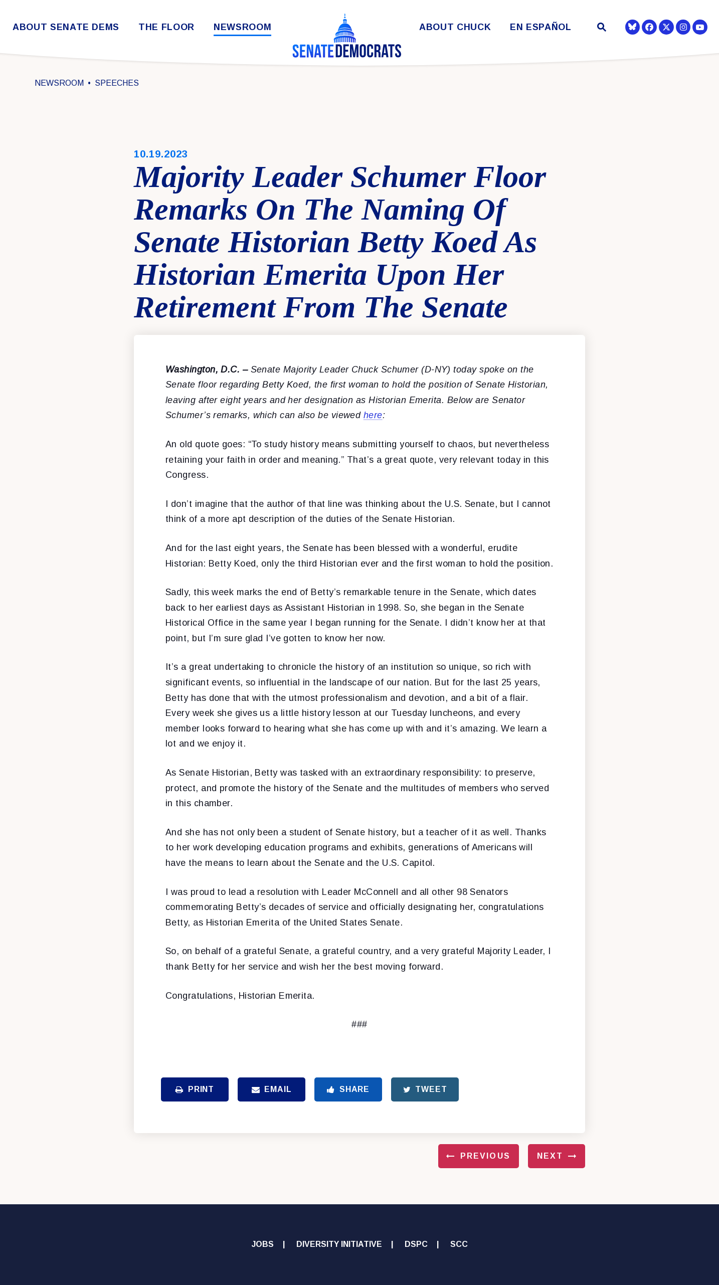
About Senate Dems (66, 27)
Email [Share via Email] (272, 1089)
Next (550, 1156)
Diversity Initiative (339, 1244)
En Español (541, 27)
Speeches (117, 83)
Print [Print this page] (194, 1089)
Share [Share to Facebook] (348, 1089)
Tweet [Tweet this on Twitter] (425, 1089)
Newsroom (242, 27)
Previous (485, 1156)
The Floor (166, 27)
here (373, 415)
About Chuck (455, 27)
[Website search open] (601, 28)
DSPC (416, 1244)
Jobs (263, 1244)
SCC (459, 1244)
